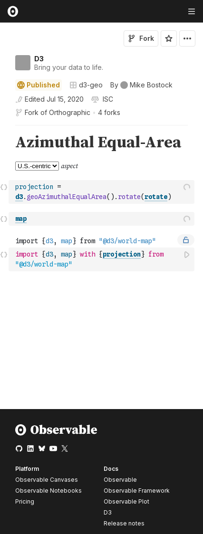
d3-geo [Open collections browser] (86, 85)
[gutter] (4, 143)
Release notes (124, 523)
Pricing (24, 501)
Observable (120, 479)
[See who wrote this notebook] (141, 85)
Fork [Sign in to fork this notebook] (141, 38)
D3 (39, 59)
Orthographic (69, 112)
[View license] (107, 99)
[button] (4, 129)
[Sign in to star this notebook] (169, 38)
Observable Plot (126, 501)
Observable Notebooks (48, 490)
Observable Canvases (46, 479)
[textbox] (102, 192)
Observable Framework (137, 490)
